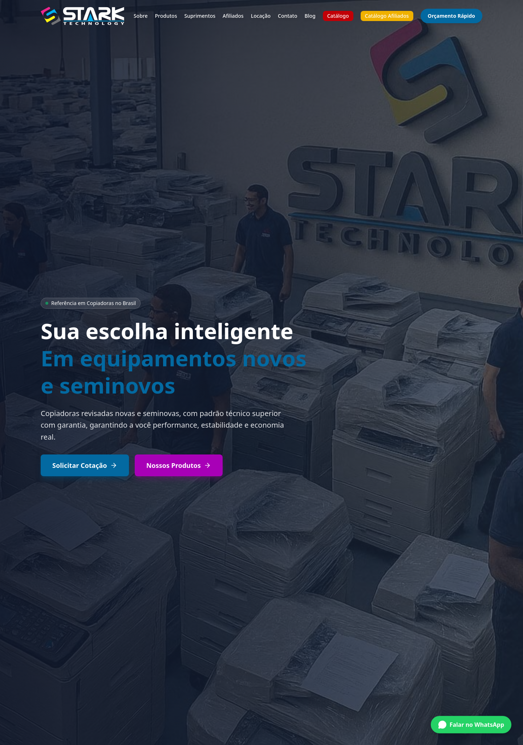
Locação (261, 15)
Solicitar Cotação (84, 465)
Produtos (166, 15)
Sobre (141, 15)
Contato (287, 15)
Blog (310, 15)
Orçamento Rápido (451, 15)
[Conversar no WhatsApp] (471, 723)
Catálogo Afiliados (387, 15)
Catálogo (338, 15)
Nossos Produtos (178, 465)
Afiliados (233, 15)
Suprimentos (199, 15)
